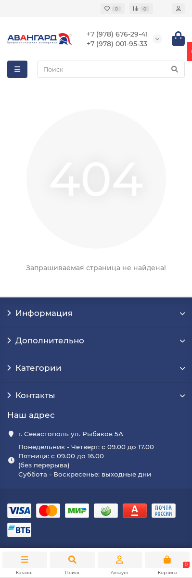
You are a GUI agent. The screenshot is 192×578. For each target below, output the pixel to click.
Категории (96, 368)
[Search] (111, 69)
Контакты (96, 395)
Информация (96, 313)
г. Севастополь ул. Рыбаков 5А (70, 434)
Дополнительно (96, 340)
